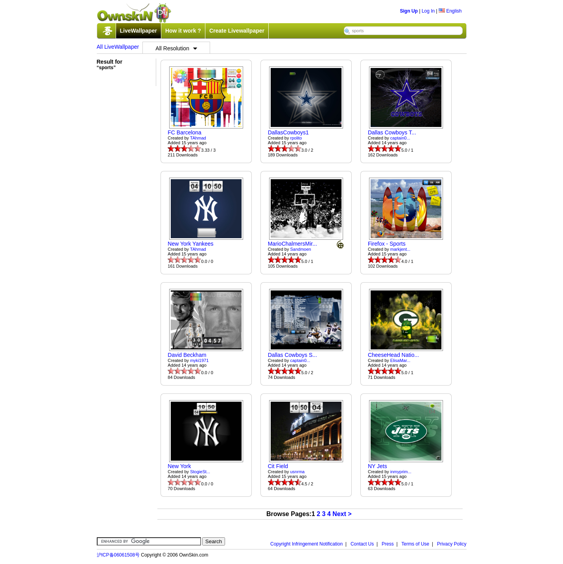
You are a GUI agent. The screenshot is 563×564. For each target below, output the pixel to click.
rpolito (296, 138)
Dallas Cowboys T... (392, 132)
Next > (341, 514)
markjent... (400, 249)
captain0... (400, 138)
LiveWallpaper (138, 31)
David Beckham (187, 355)
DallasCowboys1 (288, 132)
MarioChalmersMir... (292, 244)
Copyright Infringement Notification (306, 544)
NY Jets (377, 466)
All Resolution (176, 48)
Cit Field (278, 466)
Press (388, 544)
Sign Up (409, 11)
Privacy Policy (452, 544)
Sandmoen (300, 249)
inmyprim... (401, 471)
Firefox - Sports (387, 244)
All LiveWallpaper (118, 47)
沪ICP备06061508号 (118, 555)
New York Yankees (190, 244)
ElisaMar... (400, 360)
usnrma (297, 471)
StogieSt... (200, 471)
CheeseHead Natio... (393, 355)
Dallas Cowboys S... (292, 355)
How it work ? (183, 31)
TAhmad (198, 138)
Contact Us (362, 544)
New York (179, 466)
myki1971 (199, 360)
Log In (428, 11)
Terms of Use (415, 544)
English (450, 11)
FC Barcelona (184, 132)
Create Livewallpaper (236, 31)
